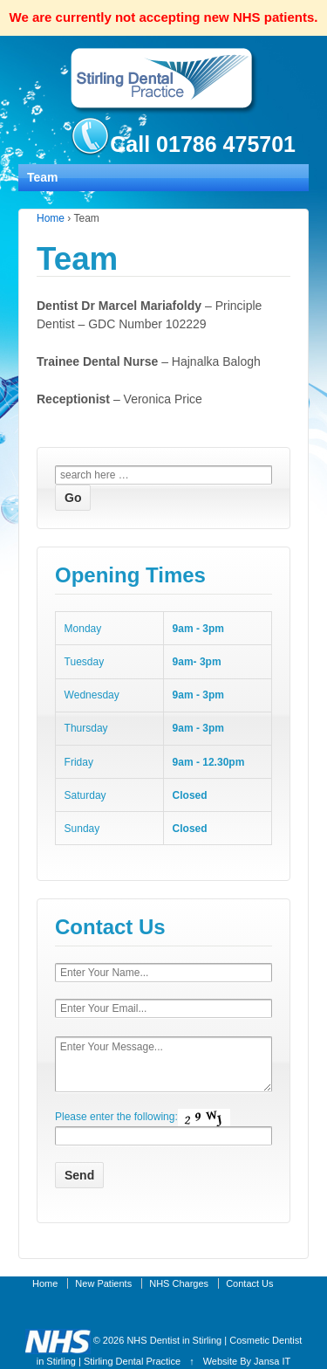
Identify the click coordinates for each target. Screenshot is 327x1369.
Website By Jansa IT (247, 1361)
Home (51, 218)
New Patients (103, 1283)
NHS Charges (178, 1283)
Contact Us (249, 1283)
